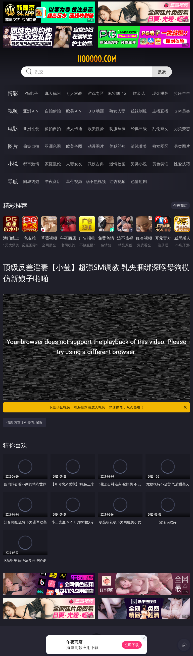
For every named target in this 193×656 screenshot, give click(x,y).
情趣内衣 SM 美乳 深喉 (24, 422)
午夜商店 (53, 181)
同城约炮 (31, 181)
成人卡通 (74, 128)
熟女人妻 (117, 111)
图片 (13, 146)
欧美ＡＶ (74, 111)
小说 (13, 163)
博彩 (13, 93)
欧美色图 (74, 146)
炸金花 (139, 93)
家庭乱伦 (53, 164)
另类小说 (139, 164)
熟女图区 (160, 146)
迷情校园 (117, 164)
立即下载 (132, 644)
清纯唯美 (139, 146)
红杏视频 (117, 181)
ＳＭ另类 (182, 111)
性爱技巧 (182, 164)
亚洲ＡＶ (31, 111)
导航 (13, 181)
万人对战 (74, 93)
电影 (13, 128)
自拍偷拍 (53, 111)
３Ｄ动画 (96, 111)
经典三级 (139, 128)
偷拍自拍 (53, 128)
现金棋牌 (160, 93)
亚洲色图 (53, 146)
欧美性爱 (96, 128)
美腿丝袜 (117, 146)
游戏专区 (96, 93)
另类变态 (182, 128)
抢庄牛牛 (182, 93)
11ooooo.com (96, 59)
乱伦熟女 (160, 128)
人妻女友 (74, 164)
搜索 (162, 71)
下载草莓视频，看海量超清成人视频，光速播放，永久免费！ (118, 407)
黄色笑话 (160, 164)
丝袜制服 (139, 111)
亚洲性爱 (31, 128)
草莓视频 (74, 181)
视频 (13, 110)
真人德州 (53, 93)
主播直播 (160, 111)
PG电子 (31, 93)
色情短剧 (139, 181)
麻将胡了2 (117, 93)
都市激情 (31, 164)
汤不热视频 (96, 181)
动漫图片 (96, 146)
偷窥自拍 (31, 146)
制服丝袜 (117, 128)
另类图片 (182, 146)
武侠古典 (96, 164)
